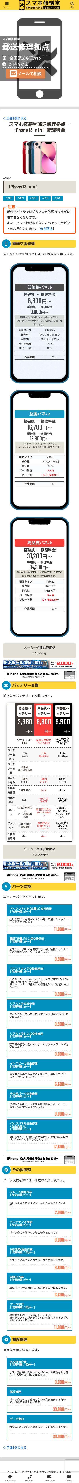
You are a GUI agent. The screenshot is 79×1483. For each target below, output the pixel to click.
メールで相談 (29, 73)
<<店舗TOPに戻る (15, 118)
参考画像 (46, 228)
